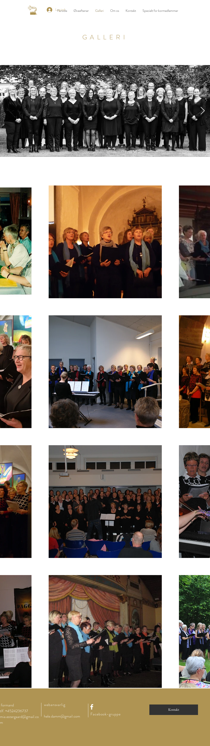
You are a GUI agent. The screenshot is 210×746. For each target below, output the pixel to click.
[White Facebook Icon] (91, 706)
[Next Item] (202, 111)
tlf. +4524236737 (14, 711)
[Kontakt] (173, 709)
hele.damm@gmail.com (62, 716)
